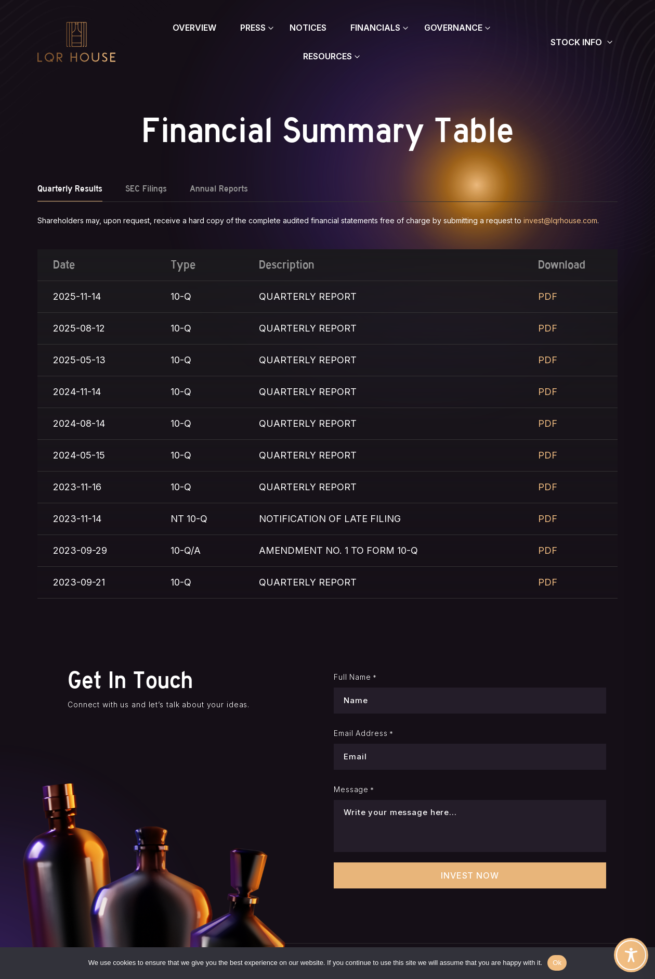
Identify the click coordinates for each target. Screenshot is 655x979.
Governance (453, 27)
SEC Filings (146, 188)
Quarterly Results (69, 188)
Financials (375, 27)
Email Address (364, 733)
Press (253, 27)
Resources (327, 56)
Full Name (355, 677)
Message (354, 789)
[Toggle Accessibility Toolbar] (631, 955)
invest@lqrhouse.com (560, 220)
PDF (547, 296)
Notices (308, 27)
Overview (194, 27)
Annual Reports (219, 188)
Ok (557, 963)
